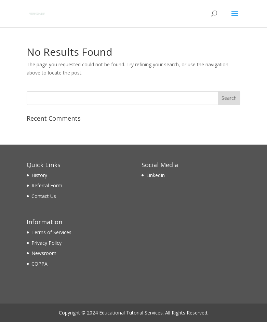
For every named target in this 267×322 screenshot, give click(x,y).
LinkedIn (155, 175)
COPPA (39, 263)
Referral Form (46, 185)
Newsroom (43, 253)
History (39, 175)
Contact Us (43, 196)
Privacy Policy (46, 243)
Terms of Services (51, 232)
